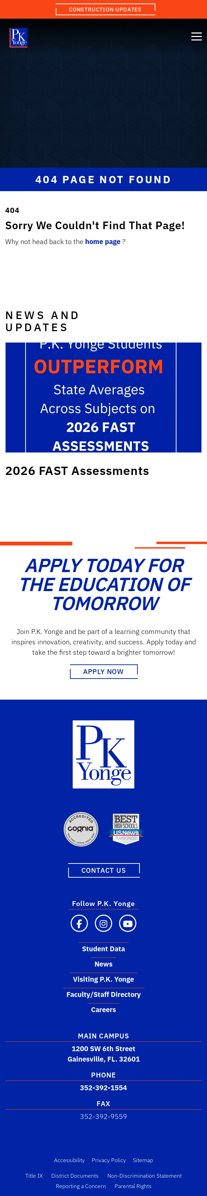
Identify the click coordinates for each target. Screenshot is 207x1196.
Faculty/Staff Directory (103, 994)
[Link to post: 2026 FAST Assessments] (103, 397)
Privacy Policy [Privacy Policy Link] (109, 1160)
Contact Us (103, 870)
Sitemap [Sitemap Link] (143, 1160)
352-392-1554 (103, 1087)
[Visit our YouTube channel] (127, 923)
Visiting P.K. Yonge (103, 979)
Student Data (103, 948)
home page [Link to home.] (103, 241)
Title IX (34, 1175)
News (103, 964)
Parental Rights (133, 1186)
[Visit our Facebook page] (79, 923)
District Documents (75, 1175)
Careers (103, 1009)
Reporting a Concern (81, 1186)
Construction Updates (105, 9)
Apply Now (103, 671)
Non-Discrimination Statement (144, 1175)
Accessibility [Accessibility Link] (69, 1160)
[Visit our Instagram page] (103, 923)
